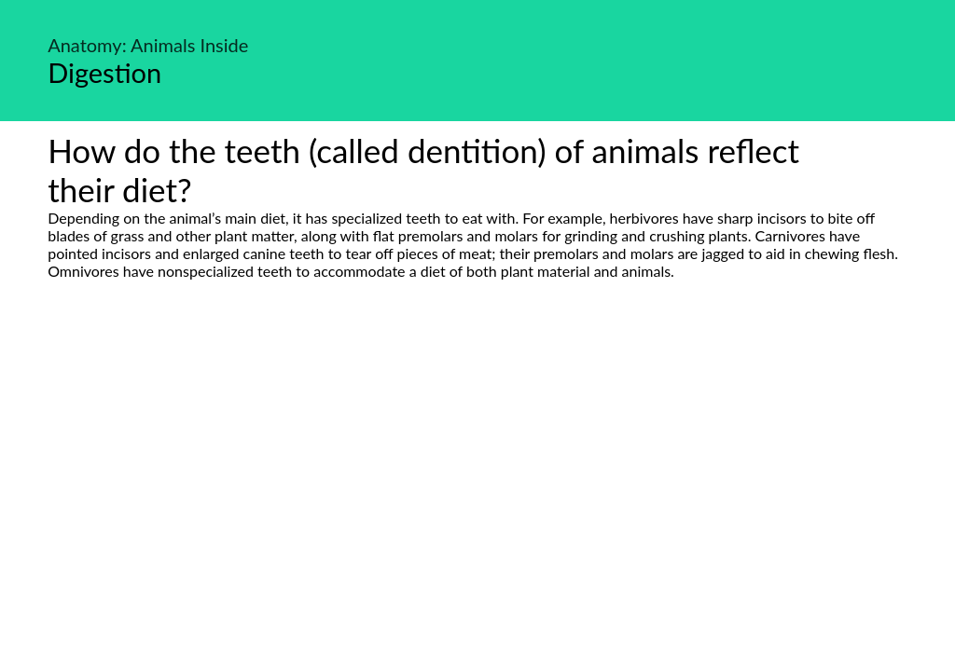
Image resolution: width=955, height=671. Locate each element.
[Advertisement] (477, 454)
